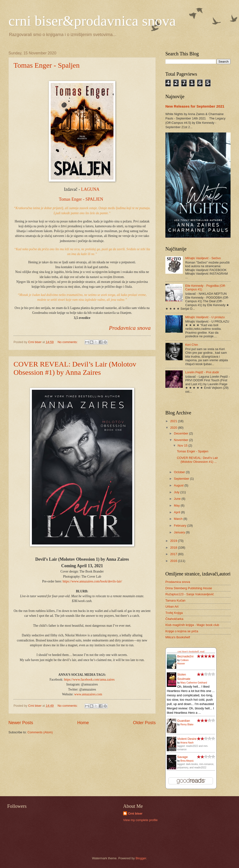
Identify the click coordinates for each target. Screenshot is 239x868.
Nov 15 (183, 445)
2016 (174, 561)
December (181, 433)
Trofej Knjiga (174, 613)
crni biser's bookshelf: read (191, 651)
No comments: (68, 342)
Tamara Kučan (175, 600)
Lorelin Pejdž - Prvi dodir (202, 372)
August (179, 485)
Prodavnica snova (130, 328)
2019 (174, 541)
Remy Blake (186, 724)
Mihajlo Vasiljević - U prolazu (205, 317)
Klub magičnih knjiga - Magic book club (192, 625)
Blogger (141, 858)
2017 (174, 554)
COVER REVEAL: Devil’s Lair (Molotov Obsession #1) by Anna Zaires (75, 368)
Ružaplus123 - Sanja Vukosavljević (189, 594)
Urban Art (171, 606)
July (177, 492)
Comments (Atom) (40, 732)
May (177, 505)
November (181, 440)
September (182, 478)
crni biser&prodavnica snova (92, 21)
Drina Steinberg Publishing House (188, 588)
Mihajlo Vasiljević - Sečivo (203, 258)
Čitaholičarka (174, 619)
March (178, 519)
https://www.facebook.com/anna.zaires (89, 679)
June (178, 498)
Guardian (183, 720)
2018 (174, 547)
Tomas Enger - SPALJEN (81, 199)
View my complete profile (140, 820)
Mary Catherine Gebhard (193, 682)
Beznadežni (185, 656)
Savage (182, 757)
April (177, 512)
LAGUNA (90, 189)
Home (83, 722)
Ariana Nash (187, 742)
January (180, 532)
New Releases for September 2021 (194, 106)
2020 (174, 427)
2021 (174, 421)
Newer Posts (20, 722)
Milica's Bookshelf (177, 637)
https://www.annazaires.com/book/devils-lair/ (92, 581)
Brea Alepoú (187, 760)
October (180, 472)
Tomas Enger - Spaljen (47, 65)
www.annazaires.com (88, 694)
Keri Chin (191, 344)
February (180, 525)
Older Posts (144, 722)
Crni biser (135, 813)
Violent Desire (187, 739)
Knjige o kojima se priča (181, 631)
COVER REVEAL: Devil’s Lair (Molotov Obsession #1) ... (197, 459)
